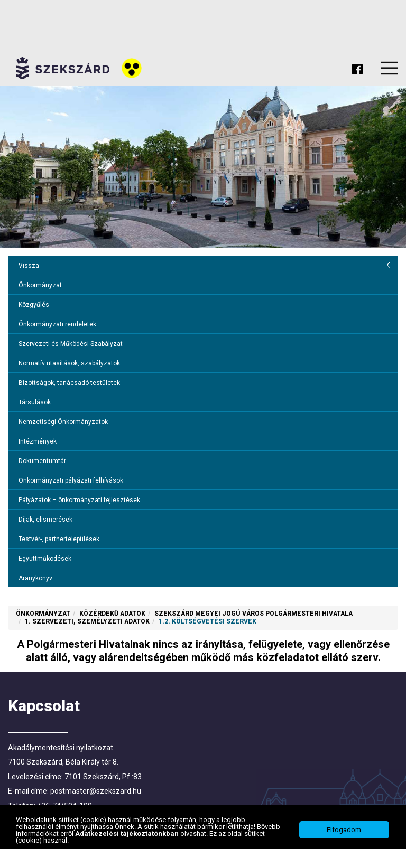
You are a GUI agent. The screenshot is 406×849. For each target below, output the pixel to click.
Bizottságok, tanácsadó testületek (69, 382)
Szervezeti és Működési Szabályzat (71, 343)
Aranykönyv (35, 578)
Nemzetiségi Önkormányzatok (63, 422)
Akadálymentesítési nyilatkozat (60, 747)
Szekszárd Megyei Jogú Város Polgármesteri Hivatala (253, 613)
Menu (389, 68)
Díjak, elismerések (45, 519)
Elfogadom (344, 830)
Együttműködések (45, 558)
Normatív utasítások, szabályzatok (69, 363)
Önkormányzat (40, 285)
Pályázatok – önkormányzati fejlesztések (79, 500)
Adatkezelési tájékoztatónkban (127, 833)
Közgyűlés (34, 304)
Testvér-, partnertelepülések (59, 539)
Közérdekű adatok (112, 613)
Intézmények (38, 441)
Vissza (29, 265)
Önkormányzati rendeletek (57, 324)
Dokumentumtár (42, 461)
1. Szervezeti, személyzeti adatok (87, 621)
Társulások (35, 402)
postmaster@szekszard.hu (95, 791)
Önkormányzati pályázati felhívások (71, 480)
